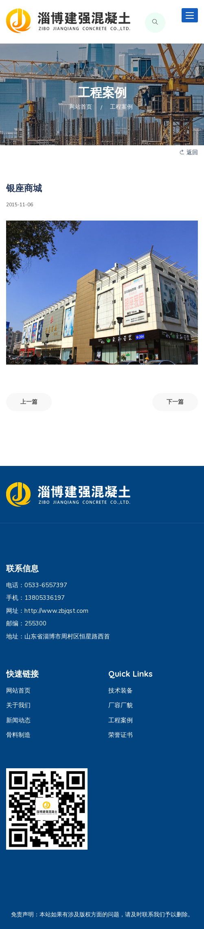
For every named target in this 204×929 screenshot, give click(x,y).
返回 (188, 152)
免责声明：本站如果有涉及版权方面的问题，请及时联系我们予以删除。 (102, 914)
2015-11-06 (19, 204)
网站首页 (80, 107)
